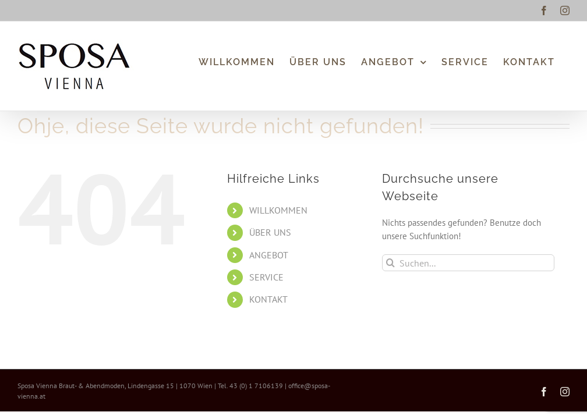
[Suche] (390, 262)
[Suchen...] (468, 262)
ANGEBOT (268, 255)
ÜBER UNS (270, 232)
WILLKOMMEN (278, 210)
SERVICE (266, 277)
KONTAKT (268, 299)
